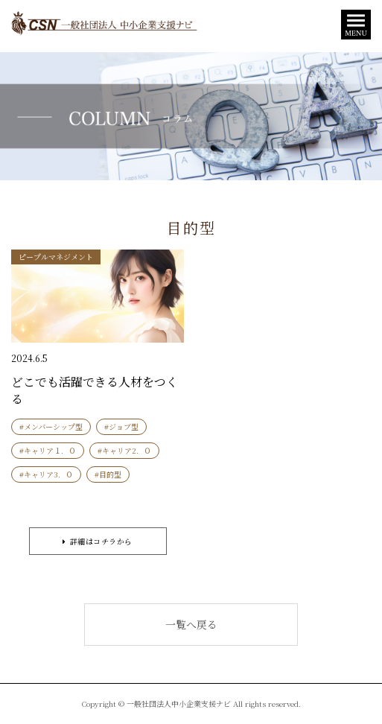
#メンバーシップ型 (51, 426)
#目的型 (108, 474)
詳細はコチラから (98, 541)
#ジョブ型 (121, 426)
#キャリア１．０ (47, 450)
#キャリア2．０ (124, 450)
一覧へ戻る (191, 624)
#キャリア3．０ (46, 474)
